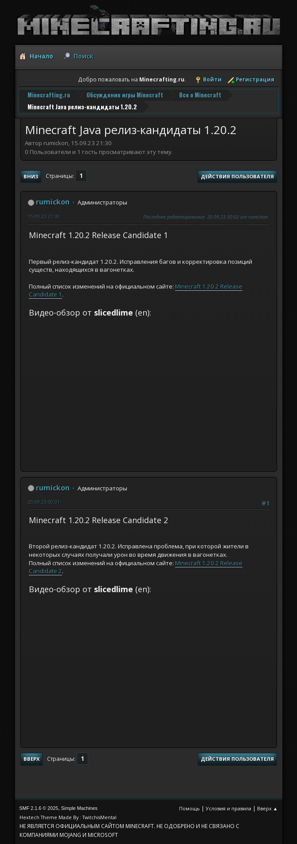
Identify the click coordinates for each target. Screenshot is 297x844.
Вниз (30, 176)
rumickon (53, 202)
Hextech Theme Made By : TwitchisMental (68, 817)
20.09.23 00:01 (44, 501)
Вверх (31, 758)
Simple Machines (79, 808)
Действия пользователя (237, 176)
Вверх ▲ (267, 808)
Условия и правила (228, 808)
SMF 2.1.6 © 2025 (39, 808)
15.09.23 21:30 (44, 216)
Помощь (189, 808)
